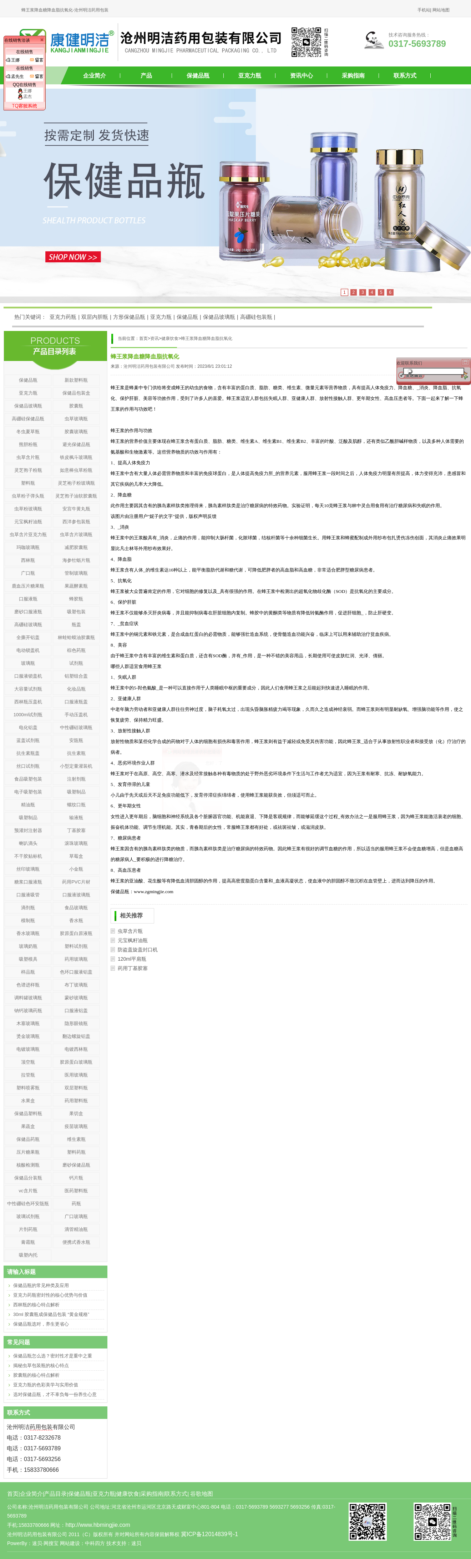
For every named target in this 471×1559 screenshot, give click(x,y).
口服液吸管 (28, 894)
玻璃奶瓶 (28, 946)
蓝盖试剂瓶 (28, 740)
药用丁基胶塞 (133, 968)
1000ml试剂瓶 (28, 714)
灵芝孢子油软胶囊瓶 (76, 496)
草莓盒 (76, 856)
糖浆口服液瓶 (28, 882)
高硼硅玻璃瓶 (28, 624)
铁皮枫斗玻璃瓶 (76, 457)
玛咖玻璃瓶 (28, 547)
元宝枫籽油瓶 (133, 940)
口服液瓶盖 (76, 701)
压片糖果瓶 (28, 1152)
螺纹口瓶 (76, 804)
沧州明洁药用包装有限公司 (149, 366)
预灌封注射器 (28, 830)
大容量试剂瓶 (28, 689)
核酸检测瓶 (28, 1165)
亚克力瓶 (249, 76)
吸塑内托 (28, 1255)
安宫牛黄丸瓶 (76, 508)
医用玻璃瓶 (76, 1075)
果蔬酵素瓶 (76, 586)
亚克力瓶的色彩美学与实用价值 (45, 1384)
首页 (13, 1494)
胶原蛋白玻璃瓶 (76, 1062)
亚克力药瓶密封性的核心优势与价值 (50, 1295)
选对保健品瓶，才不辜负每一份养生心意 (55, 1394)
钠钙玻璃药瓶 (28, 1010)
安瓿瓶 (76, 740)
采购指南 (353, 76)
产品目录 (55, 1494)
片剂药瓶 (28, 1229)
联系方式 (405, 76)
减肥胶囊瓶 (76, 547)
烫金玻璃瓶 (28, 1036)
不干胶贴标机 (28, 856)
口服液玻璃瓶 (76, 894)
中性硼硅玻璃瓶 (76, 727)
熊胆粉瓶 (28, 444)
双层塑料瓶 (76, 1087)
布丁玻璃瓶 (76, 985)
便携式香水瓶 (76, 1242)
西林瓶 (28, 560)
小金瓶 (76, 869)
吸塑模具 (28, 959)
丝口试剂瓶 (28, 766)
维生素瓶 (76, 1139)
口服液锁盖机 (28, 676)
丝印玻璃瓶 (28, 869)
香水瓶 (76, 920)
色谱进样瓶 (28, 985)
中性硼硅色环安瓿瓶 (28, 1203)
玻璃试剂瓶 (28, 1216)
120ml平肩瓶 (132, 959)
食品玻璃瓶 (76, 907)
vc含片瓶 (28, 1190)
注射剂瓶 (76, 779)
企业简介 (94, 76)
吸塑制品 (76, 792)
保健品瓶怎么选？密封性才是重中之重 (52, 1355)
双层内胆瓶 (94, 317)
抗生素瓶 (76, 753)
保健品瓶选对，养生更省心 (41, 1324)
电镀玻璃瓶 (28, 1049)
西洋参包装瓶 (76, 521)
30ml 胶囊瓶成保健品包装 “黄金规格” (51, 1314)
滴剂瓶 (28, 907)
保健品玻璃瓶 (219, 317)
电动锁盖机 (28, 650)
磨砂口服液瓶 (28, 611)
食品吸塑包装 (28, 779)
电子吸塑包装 (28, 792)
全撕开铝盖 (28, 637)
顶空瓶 (28, 1062)
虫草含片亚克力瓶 (28, 534)
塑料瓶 (28, 483)
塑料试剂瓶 (76, 946)
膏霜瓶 (28, 1242)
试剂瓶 (76, 663)
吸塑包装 (76, 611)
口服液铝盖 (76, 1010)
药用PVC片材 (76, 882)
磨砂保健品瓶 (76, 1165)
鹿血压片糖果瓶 (28, 586)
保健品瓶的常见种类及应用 (41, 1285)
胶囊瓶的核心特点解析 (36, 1375)
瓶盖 (76, 624)
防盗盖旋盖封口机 (138, 949)
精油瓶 (28, 804)
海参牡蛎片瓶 (76, 560)
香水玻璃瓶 (28, 933)
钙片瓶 (76, 1178)
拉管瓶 (28, 1075)
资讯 (154, 338)
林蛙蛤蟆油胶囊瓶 (76, 637)
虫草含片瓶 (130, 931)
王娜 (24, 90)
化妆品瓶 (76, 689)
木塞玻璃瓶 (28, 1023)
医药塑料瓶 (76, 1190)
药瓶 (76, 1203)
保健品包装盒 (76, 393)
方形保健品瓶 (129, 317)
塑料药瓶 (76, 1152)
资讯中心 (301, 76)
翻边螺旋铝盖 (76, 1036)
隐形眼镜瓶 (76, 1023)
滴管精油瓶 (76, 1229)
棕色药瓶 (76, 650)
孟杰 (24, 96)
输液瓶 (76, 817)
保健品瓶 (198, 76)
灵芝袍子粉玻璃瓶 (76, 483)
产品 (146, 76)
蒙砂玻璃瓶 (76, 997)
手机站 (423, 10)
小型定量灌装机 (76, 766)
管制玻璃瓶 (76, 573)
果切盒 (76, 1113)
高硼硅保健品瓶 (28, 418)
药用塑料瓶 (76, 1100)
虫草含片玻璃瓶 (76, 534)
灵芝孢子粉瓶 (28, 470)
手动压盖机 (76, 714)
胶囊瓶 (76, 406)
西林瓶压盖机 (28, 701)
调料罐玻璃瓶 (28, 997)
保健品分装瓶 (28, 1178)
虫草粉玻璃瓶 (28, 508)
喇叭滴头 (28, 843)
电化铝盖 (28, 727)
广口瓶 (28, 573)
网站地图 (441, 10)
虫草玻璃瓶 (76, 418)
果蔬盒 (28, 1126)
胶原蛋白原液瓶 (76, 933)
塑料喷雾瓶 (28, 1087)
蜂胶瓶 (76, 599)
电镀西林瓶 (76, 1049)
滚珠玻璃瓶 (76, 843)
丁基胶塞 (76, 830)
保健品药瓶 (28, 1139)
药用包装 (41, 1427)
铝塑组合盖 (76, 676)
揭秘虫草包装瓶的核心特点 (41, 1365)
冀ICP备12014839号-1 (209, 1534)
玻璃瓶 (28, 663)
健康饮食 (169, 338)
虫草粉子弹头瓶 (28, 496)
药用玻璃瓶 (76, 959)
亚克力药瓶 (63, 317)
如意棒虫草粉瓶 (76, 470)
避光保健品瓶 (76, 444)
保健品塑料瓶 (28, 1113)
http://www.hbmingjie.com (97, 1525)
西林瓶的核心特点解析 (36, 1304)
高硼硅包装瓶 (256, 317)
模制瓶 (28, 920)
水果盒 (28, 1100)
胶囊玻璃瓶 (76, 431)
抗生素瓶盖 (28, 753)
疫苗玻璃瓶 (76, 1126)
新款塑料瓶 (76, 380)
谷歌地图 (201, 1494)
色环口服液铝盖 (76, 972)
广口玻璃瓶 (76, 1216)
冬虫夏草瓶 (28, 431)
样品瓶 (28, 972)
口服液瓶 (28, 599)
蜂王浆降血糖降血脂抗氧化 (206, 338)
